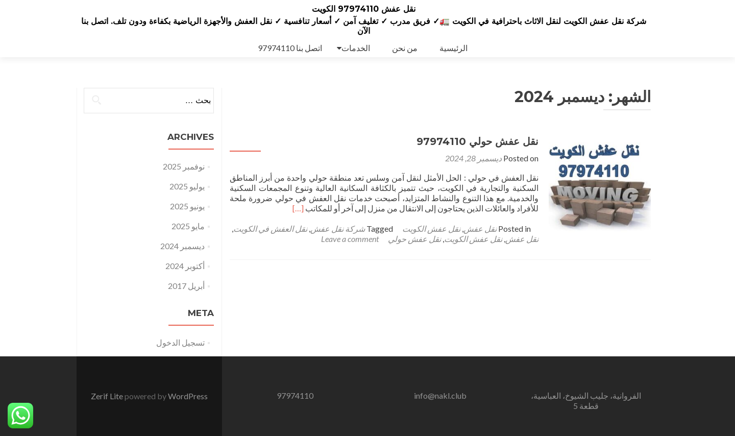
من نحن (405, 48)
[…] (298, 208)
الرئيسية (453, 48)
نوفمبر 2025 (184, 166)
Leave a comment (350, 239)
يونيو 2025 (187, 206)
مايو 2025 (188, 226)
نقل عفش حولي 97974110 (477, 141)
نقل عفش (480, 228)
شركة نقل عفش (337, 228)
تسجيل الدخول (180, 342)
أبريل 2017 (186, 285)
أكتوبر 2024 (185, 266)
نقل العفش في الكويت (270, 228)
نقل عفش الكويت (431, 228)
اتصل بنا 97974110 (290, 48)
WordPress (188, 396)
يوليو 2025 (187, 186)
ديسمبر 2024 (182, 246)
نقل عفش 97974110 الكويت (363, 9)
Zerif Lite (108, 396)
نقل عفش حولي (414, 239)
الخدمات (355, 48)
